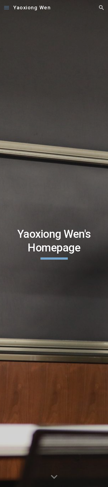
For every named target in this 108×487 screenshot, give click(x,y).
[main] (54, 243)
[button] (6, 7)
